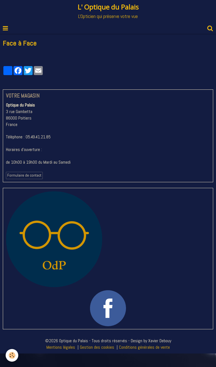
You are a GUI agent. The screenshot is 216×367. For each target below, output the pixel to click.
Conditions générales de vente (144, 347)
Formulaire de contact (24, 175)
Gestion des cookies (97, 347)
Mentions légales (60, 347)
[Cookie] (12, 355)
